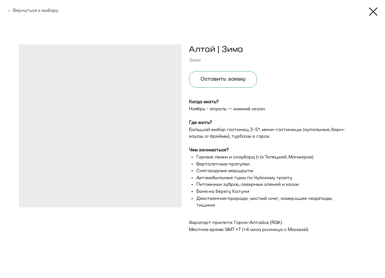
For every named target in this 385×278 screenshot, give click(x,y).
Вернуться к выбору (35, 11)
